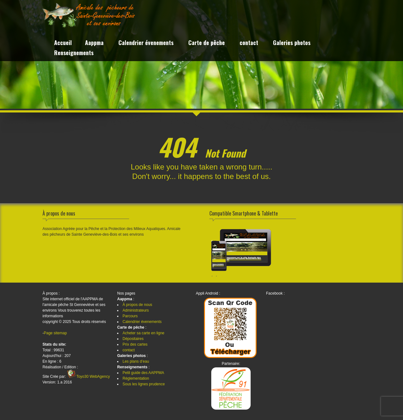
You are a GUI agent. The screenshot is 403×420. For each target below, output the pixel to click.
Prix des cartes (134, 344)
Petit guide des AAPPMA (143, 373)
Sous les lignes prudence (143, 384)
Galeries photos (291, 43)
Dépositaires (133, 339)
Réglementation (135, 378)
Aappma (94, 43)
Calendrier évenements (145, 43)
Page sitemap (55, 333)
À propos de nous (137, 304)
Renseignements (74, 53)
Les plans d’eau (135, 361)
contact (249, 43)
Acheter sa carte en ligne (143, 333)
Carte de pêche (206, 43)
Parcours (130, 316)
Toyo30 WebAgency (93, 376)
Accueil (63, 43)
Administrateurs (135, 310)
